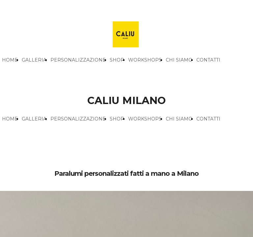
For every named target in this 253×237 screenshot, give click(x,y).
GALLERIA (34, 60)
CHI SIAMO (179, 60)
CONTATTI (208, 60)
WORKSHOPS (145, 60)
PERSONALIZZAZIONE (78, 60)
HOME (10, 60)
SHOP (117, 60)
